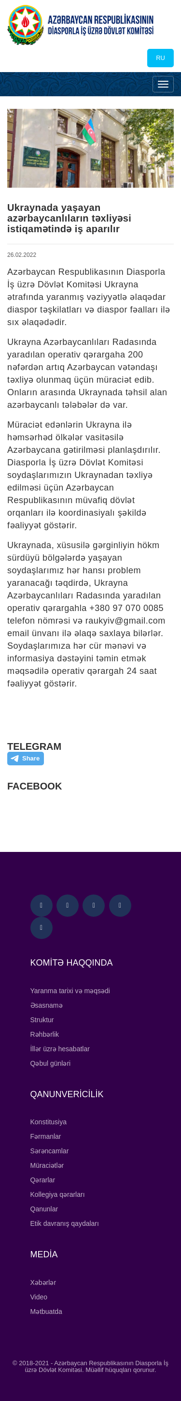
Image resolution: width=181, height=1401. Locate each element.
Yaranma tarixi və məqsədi (70, 991)
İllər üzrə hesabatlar (60, 1049)
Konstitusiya (48, 1122)
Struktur (42, 1020)
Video (39, 1297)
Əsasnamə (46, 1005)
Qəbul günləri (50, 1063)
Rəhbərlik (44, 1034)
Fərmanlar (45, 1136)
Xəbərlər (43, 1282)
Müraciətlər (47, 1165)
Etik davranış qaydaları (64, 1223)
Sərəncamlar (49, 1151)
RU (160, 57)
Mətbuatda (46, 1311)
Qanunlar (44, 1209)
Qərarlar (43, 1180)
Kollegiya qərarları (57, 1194)
